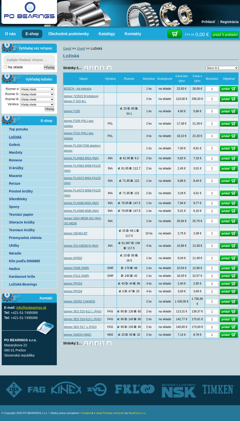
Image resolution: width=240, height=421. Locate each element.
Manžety (15, 152)
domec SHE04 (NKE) (77, 334)
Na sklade (13, 67)
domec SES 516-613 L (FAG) (83, 319)
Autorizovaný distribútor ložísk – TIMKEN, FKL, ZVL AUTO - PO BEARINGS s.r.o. (29, 12)
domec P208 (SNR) (76, 268)
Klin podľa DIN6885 (24, 261)
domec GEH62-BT (76, 233)
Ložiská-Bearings (23, 284)
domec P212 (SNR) (76, 276)
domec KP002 (73, 258)
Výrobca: (13, 104)
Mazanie (15, 176)
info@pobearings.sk (31, 308)
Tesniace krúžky (22, 230)
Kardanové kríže (22, 276)
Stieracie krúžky (22, 222)
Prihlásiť (208, 22)
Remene (15, 160)
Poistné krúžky (21, 191)
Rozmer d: (12, 89)
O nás (10, 34)
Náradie (15, 253)
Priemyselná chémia (25, 238)
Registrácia (229, 22)
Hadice (14, 269)
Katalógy (107, 34)
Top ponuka (18, 129)
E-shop (31, 34)
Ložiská (15, 137)
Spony (14, 207)
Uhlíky (14, 245)
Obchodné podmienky (68, 34)
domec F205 (72, 111)
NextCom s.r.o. (137, 413)
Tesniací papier (21, 214)
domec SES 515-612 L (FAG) (83, 311)
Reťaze (14, 183)
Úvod (67, 48)
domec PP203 (73, 283)
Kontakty (133, 34)
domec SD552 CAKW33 (79, 301)
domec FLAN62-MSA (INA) (81, 158)
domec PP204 (73, 291)
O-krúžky (16, 168)
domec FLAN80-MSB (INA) (81, 211)
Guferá (14, 145)
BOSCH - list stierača (77, 88)
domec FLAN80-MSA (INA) (81, 203)
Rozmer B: (12, 99)
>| (109, 68)
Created (85, 413)
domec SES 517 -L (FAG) (80, 327)
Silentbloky (18, 199)
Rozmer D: (12, 94)
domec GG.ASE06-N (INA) (81, 245)
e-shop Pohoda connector (109, 413)
